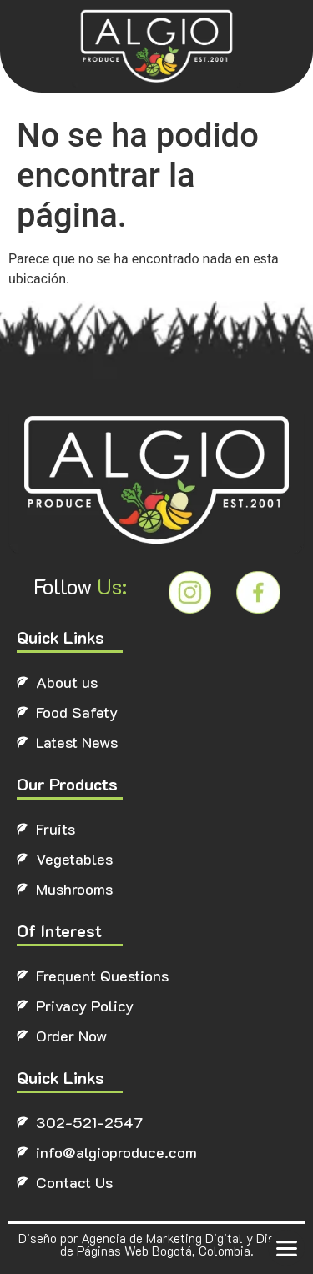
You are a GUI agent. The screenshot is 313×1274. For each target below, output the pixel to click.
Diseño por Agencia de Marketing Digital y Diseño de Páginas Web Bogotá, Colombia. (156, 1244)
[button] (286, 1248)
